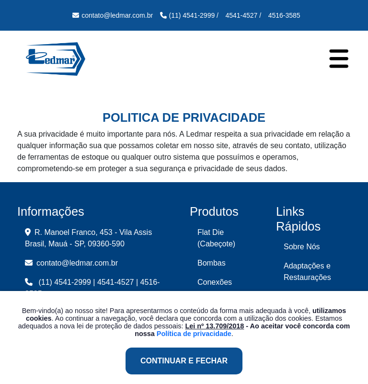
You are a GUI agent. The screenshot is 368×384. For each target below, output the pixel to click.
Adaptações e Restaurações (307, 271)
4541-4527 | (117, 282)
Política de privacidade (194, 333)
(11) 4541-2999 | (66, 282)
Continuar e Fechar (184, 361)
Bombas (211, 263)
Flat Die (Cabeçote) (216, 238)
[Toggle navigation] (338, 58)
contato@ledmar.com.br (71, 263)
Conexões (214, 282)
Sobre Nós (302, 247)
